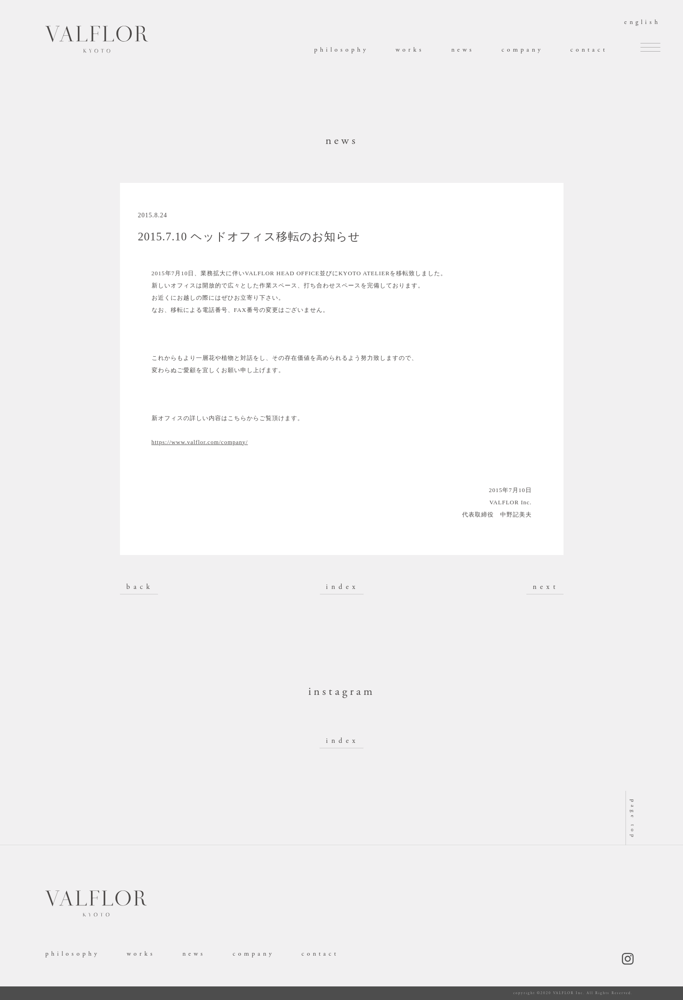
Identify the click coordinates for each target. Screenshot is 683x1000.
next (546, 587)
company (522, 50)
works (410, 50)
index (342, 587)
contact (588, 50)
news (462, 50)
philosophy (341, 50)
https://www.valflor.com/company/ (200, 442)
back (139, 587)
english (642, 22)
